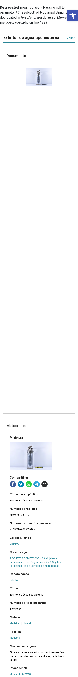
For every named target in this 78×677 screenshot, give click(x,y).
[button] (72, 15)
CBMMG (14, 543)
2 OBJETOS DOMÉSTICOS (24, 558)
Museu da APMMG (20, 674)
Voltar (71, 38)
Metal (27, 623)
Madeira (14, 623)
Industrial (15, 637)
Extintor (14, 580)
